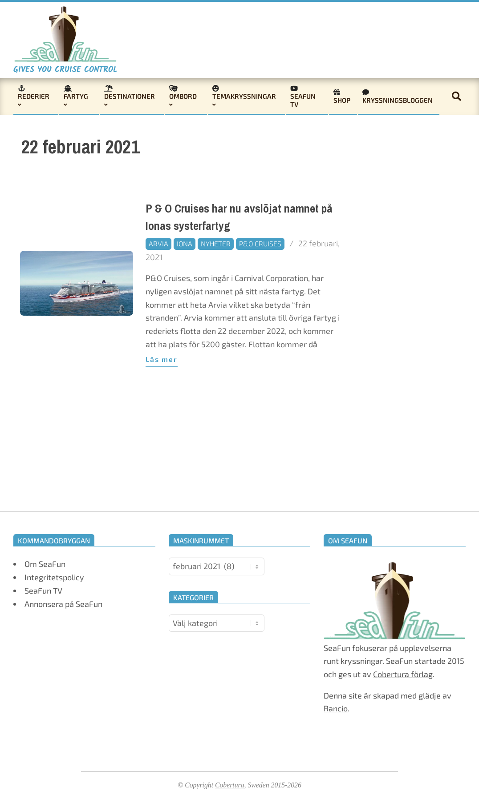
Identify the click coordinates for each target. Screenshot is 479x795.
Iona (184, 243)
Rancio (336, 708)
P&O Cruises (260, 243)
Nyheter (216, 243)
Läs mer (162, 359)
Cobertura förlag (403, 674)
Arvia (158, 243)
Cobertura (229, 785)
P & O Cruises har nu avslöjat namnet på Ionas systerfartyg (239, 217)
